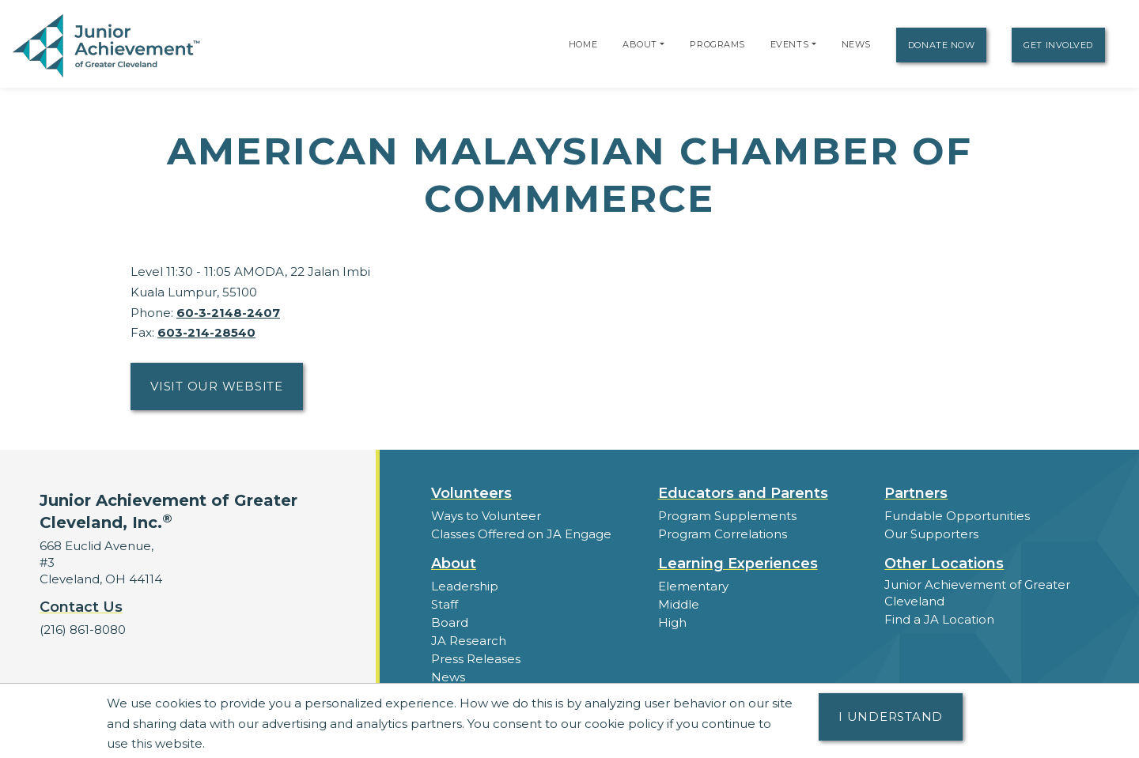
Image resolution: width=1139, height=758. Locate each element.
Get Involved (1058, 45)
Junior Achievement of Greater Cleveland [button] (977, 593)
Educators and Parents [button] (743, 493)
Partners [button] (916, 493)
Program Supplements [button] (727, 515)
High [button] (672, 622)
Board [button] (449, 622)
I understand (890, 716)
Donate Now (941, 45)
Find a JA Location (939, 619)
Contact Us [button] (81, 607)
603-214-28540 (206, 332)
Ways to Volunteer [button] (486, 515)
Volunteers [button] (471, 493)
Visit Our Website (216, 386)
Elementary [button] (693, 586)
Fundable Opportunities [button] (957, 515)
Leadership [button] (464, 586)
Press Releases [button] (475, 658)
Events (789, 44)
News (856, 44)
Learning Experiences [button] (738, 563)
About (639, 44)
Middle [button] (678, 604)
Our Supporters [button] (931, 533)
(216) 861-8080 (83, 629)
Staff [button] (444, 604)
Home (583, 44)
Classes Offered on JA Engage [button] (521, 533)
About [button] (453, 563)
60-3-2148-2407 (228, 312)
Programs (717, 44)
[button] (662, 44)
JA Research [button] (468, 640)
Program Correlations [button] (722, 533)
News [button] (448, 676)
